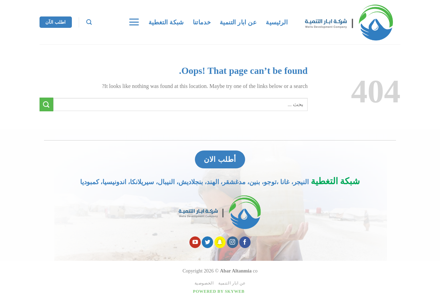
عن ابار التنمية (238, 22)
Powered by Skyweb (218, 291)
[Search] (89, 22)
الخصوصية (204, 283)
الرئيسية (277, 22)
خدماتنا (202, 22)
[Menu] (134, 22)
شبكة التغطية (166, 22)
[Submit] (46, 104)
